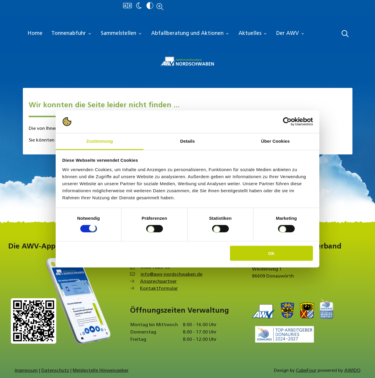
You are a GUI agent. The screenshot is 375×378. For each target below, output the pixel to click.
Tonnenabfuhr (71, 33)
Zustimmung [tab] (99, 141)
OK (271, 253)
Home (35, 33)
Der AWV (290, 33)
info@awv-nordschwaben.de (171, 274)
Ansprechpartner (158, 281)
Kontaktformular (159, 288)
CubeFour (306, 370)
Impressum (26, 370)
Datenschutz (55, 370)
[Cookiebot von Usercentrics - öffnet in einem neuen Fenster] (287, 121)
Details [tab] (187, 141)
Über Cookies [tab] (275, 141)
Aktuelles (252, 33)
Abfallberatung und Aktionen (190, 33)
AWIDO (352, 370)
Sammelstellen (121, 33)
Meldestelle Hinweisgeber (101, 370)
